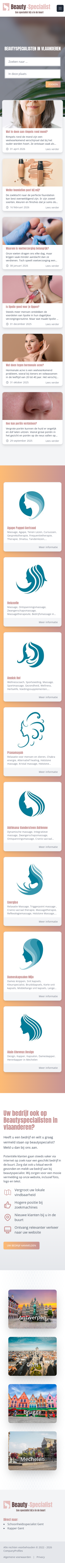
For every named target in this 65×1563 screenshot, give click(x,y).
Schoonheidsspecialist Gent (25, 1524)
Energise (12, 902)
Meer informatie (48, 547)
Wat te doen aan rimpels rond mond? (27, 132)
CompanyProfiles (13, 1550)
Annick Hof (13, 678)
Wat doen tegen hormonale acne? (25, 365)
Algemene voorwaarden (17, 1557)
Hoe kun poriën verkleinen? (21, 423)
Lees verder (52, 149)
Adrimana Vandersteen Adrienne (27, 827)
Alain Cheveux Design (20, 1052)
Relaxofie (13, 603)
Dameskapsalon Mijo (20, 977)
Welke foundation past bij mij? (23, 190)
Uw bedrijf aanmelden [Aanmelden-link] (21, 1245)
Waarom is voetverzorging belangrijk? (27, 248)
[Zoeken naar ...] (32, 61)
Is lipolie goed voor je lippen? (22, 307)
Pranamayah (15, 752)
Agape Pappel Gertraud (21, 528)
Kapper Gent (15, 1528)
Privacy (41, 1557)
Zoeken (53, 84)
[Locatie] (32, 73)
